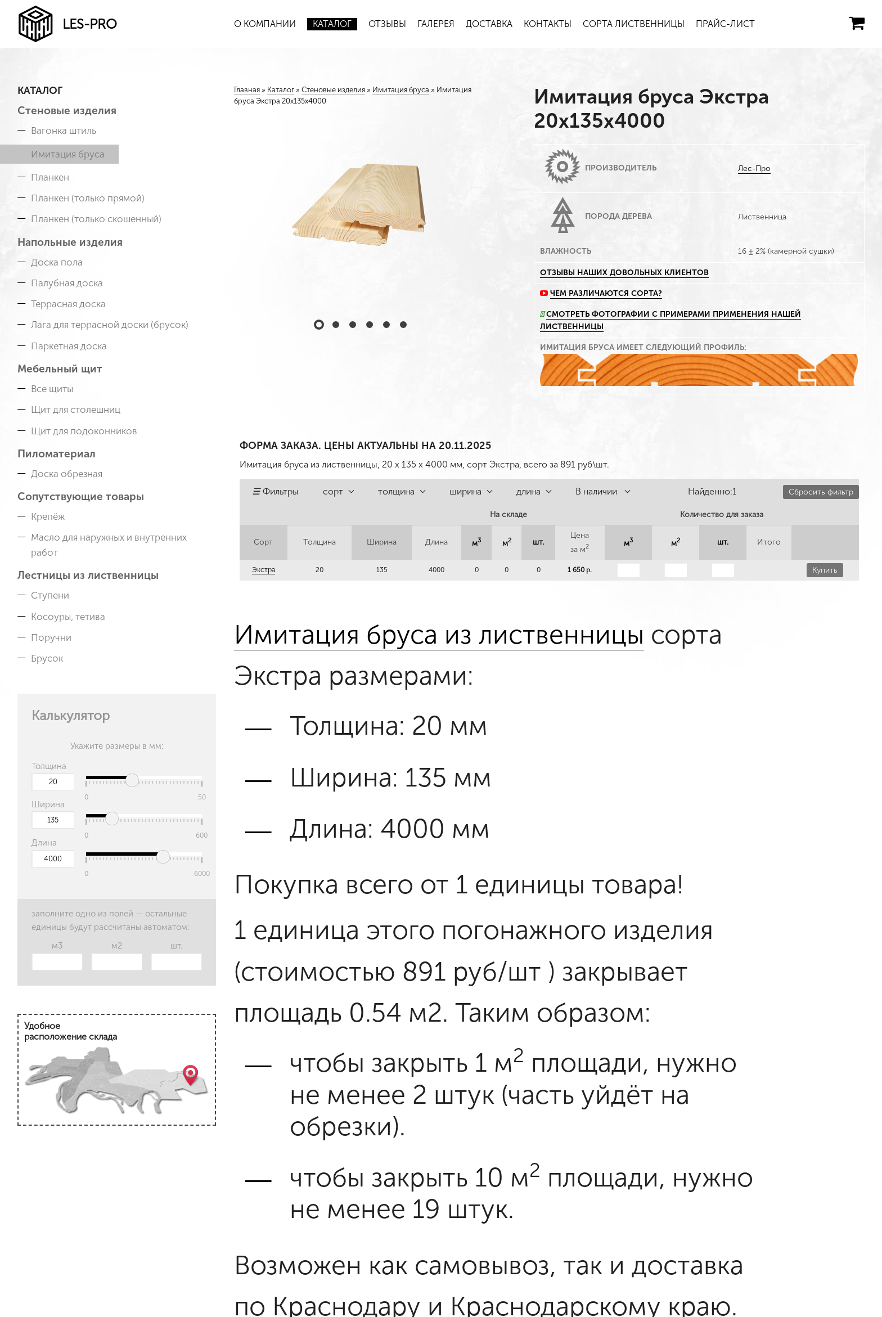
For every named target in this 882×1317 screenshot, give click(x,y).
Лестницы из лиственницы (88, 575)
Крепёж (48, 516)
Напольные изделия (70, 242)
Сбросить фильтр (821, 492)
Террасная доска (68, 303)
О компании (265, 24)
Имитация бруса (68, 154)
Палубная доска (67, 283)
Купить (825, 570)
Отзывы (387, 24)
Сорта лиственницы (634, 24)
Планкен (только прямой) (88, 198)
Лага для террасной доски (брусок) (109, 324)
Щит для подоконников (84, 431)
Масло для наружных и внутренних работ (109, 545)
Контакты (548, 24)
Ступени (50, 595)
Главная (247, 90)
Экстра (263, 570)
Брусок (47, 658)
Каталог (332, 24)
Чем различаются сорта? (606, 293)
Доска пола (57, 262)
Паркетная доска (69, 346)
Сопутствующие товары (80, 496)
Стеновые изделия (66, 110)
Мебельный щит (59, 368)
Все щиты (52, 388)
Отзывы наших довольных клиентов (624, 272)
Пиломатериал (56, 453)
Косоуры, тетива (68, 616)
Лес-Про (754, 168)
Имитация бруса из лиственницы (439, 634)
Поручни (51, 637)
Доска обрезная (66, 473)
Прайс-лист (725, 24)
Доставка (489, 24)
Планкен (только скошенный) (96, 218)
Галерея (435, 24)
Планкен (50, 177)
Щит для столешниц (75, 409)
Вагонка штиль (63, 130)
